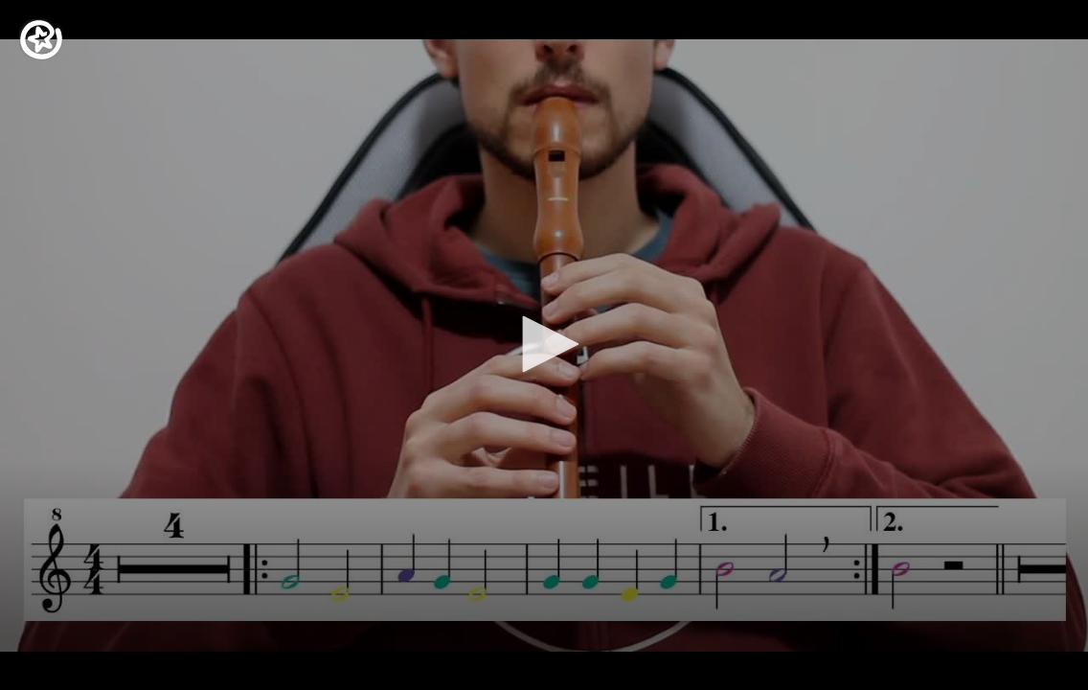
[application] (544, 345)
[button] (544, 344)
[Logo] (41, 39)
